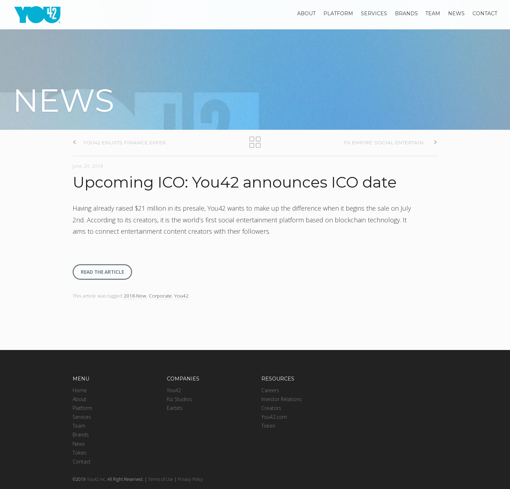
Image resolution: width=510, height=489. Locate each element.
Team (432, 13)
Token (79, 452)
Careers (270, 390)
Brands (406, 13)
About (306, 13)
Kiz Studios (179, 399)
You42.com (274, 416)
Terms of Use (160, 479)
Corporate (160, 296)
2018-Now (135, 296)
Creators (271, 408)
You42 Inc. (96, 479)
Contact (484, 13)
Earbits (175, 408)
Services (374, 13)
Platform (338, 13)
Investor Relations (281, 399)
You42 (181, 296)
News (456, 13)
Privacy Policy (190, 479)
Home (80, 390)
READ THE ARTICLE (102, 272)
